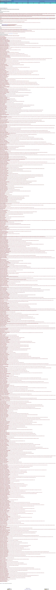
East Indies (50, 3)
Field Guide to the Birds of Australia (5, 25)
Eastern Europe (5, 3)
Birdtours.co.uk (28, 588)
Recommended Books (26, 589)
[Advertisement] (28, 6)
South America (17, 3)
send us (2, 583)
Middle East (39, 3)
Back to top (9, 588)
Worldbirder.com (30, 589)
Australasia (28, 3)
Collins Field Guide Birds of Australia (5, 24)
